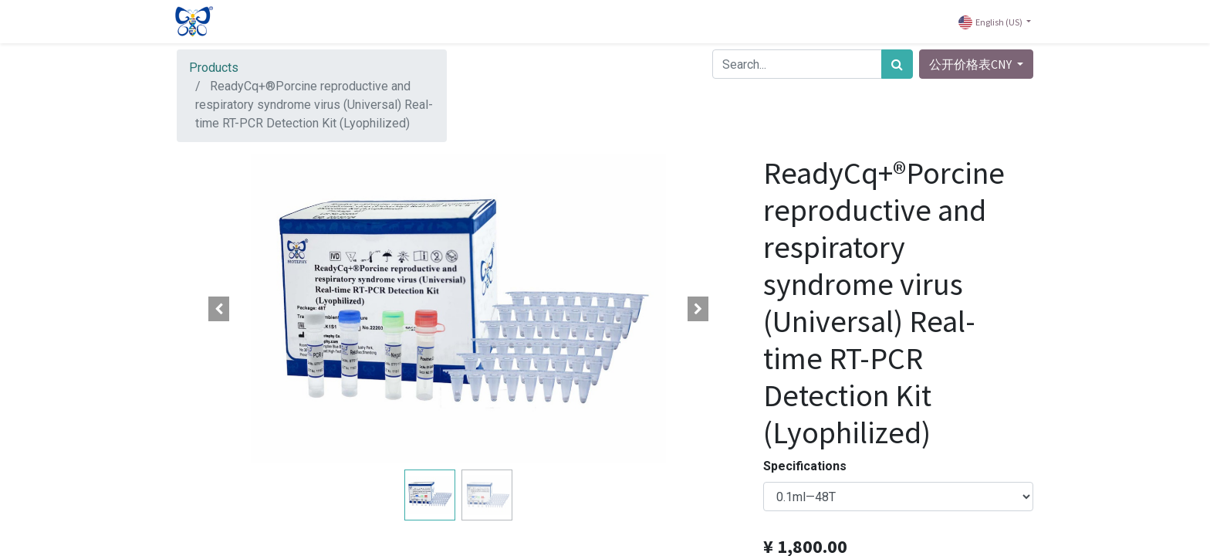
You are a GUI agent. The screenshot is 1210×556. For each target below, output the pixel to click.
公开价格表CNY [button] (971, 64)
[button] (219, 309)
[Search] (897, 64)
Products (213, 67)
